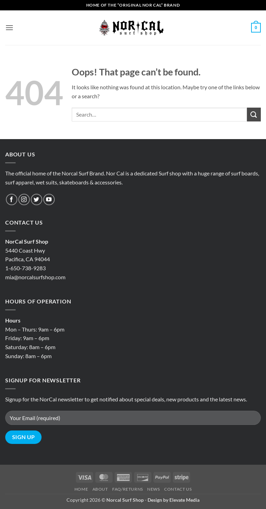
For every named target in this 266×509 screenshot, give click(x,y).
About (100, 489)
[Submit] (254, 114)
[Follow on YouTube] (49, 199)
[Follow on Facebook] (11, 199)
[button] (9, 27)
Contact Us (178, 489)
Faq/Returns (127, 489)
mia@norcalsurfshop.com (35, 277)
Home (81, 489)
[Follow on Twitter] (36, 199)
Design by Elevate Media (174, 500)
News (153, 489)
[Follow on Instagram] (24, 199)
